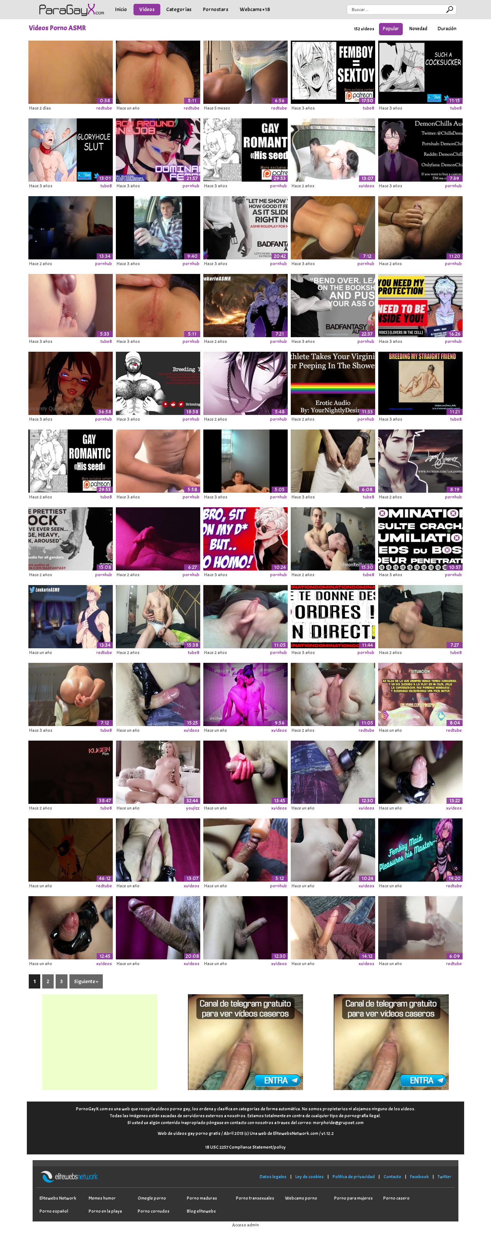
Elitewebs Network (58, 1198)
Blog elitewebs (201, 1211)
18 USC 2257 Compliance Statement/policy (245, 1147)
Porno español (54, 1211)
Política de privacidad (354, 1177)
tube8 (368, 108)
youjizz (192, 808)
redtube (104, 108)
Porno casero (396, 1198)
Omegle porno (152, 1198)
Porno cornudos (154, 1211)
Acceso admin (245, 1225)
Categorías (178, 9)
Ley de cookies (309, 1177)
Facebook (419, 1177)
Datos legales (273, 1177)
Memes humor (102, 1198)
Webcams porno (301, 1198)
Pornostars (215, 9)
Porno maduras (202, 1198)
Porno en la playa (105, 1211)
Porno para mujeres (353, 1198)
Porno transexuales (255, 1198)
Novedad (418, 29)
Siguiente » (86, 981)
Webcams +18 (255, 9)
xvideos (366, 186)
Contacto (392, 1177)
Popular (391, 29)
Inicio (121, 9)
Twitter (444, 1177)
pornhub (191, 186)
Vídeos (147, 9)
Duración (447, 29)
